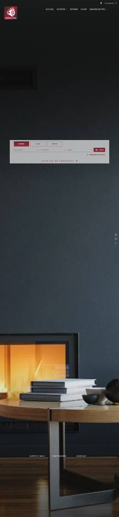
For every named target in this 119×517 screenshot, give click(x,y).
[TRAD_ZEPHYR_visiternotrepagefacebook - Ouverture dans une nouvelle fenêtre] (101, 4)
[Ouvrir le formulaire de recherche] (99, 150)
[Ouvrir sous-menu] (66, 9)
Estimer (54, 144)
